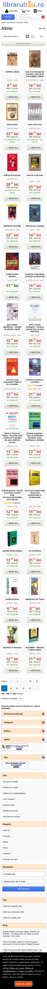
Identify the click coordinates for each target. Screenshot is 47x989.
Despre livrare (9, 805)
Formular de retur (10, 859)
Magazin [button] (7, 824)
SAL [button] (6, 757)
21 (30, 688)
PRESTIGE (32, 389)
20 (23, 688)
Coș (25, 11)
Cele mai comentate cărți (13, 912)
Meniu (38, 11)
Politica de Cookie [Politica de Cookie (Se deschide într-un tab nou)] (16, 968)
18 (11, 688)
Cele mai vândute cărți (12, 906)
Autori (5, 848)
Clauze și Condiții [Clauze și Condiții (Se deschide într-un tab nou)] (25, 971)
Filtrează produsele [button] (13, 714)
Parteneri (7, 853)
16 (37, 681)
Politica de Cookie (10, 787)
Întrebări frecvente (10, 811)
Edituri (5, 842)
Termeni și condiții (10, 782)
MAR (32, 335)
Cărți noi (6, 830)
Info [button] (5, 775)
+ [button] (43, 714)
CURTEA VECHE (32, 80)
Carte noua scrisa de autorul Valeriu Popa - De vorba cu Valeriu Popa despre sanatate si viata (22, 951)
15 (30, 681)
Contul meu (11, 11)
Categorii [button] (8, 722)
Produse (8, 17)
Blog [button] (5, 925)
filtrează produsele (23, 43)
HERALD (10, 555)
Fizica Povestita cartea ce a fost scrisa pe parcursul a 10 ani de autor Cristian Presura (21, 943)
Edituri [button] (7, 731)
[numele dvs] (23, 874)
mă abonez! (23, 889)
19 (17, 688)
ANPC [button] (7, 739)
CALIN (9, 280)
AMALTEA (32, 506)
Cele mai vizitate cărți (12, 918)
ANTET (32, 181)
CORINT (10, 80)
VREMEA (9, 446)
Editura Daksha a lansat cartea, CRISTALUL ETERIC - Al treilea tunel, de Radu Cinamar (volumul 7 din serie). (21, 934)
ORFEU (32, 446)
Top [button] (5, 900)
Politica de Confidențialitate (14, 793)
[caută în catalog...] (28, 17)
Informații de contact (11, 816)
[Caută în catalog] (43, 17)
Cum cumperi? (9, 799)
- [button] (43, 739)
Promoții (6, 836)
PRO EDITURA (12, 128)
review (39, 385)
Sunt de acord (23, 983)
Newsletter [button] (8, 867)
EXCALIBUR (9, 230)
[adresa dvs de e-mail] (23, 881)
